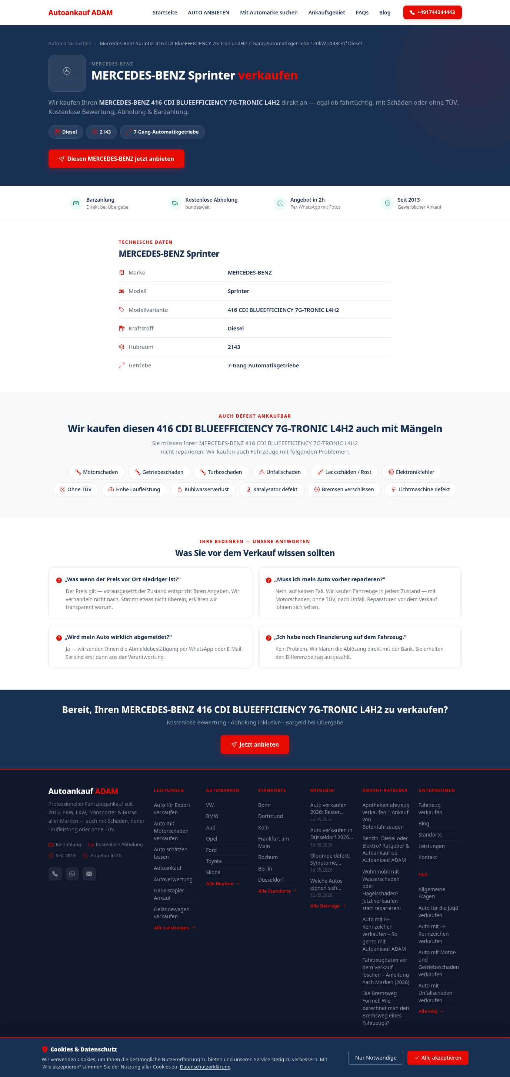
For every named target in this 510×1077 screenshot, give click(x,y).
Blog (385, 12)
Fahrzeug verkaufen (431, 808)
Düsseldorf (271, 879)
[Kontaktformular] (89, 874)
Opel (211, 838)
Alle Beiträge (328, 906)
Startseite (165, 12)
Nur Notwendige (376, 1057)
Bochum (268, 857)
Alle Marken (222, 883)
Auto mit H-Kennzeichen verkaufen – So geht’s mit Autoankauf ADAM (384, 934)
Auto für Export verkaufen (172, 808)
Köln (263, 827)
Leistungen (432, 845)
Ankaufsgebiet (327, 12)
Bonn (264, 804)
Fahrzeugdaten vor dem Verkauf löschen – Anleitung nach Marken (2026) (385, 971)
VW (210, 804)
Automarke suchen (70, 43)
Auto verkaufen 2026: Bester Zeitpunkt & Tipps (331, 808)
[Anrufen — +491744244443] (55, 874)
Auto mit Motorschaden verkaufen (171, 831)
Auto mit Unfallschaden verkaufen (436, 993)
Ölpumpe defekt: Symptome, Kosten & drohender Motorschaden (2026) (330, 859)
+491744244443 (432, 12)
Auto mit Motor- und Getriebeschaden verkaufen (439, 963)
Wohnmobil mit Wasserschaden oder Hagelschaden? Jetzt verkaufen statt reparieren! (381, 890)
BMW (212, 815)
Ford (211, 850)
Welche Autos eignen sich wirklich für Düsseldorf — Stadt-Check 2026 (330, 884)
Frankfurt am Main (273, 842)
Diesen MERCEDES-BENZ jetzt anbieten (116, 159)
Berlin (265, 868)
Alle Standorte (277, 891)
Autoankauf (81, 12)
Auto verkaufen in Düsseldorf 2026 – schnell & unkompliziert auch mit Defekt (331, 834)
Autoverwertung (173, 879)
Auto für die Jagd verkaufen (439, 911)
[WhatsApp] (72, 874)
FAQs (362, 12)
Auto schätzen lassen (171, 853)
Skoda (213, 872)
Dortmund (270, 815)
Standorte (430, 834)
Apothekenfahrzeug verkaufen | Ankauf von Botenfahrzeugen (385, 816)
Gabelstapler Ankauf (169, 894)
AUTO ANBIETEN (209, 12)
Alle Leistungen (174, 927)
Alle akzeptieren (437, 1057)
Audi (211, 827)
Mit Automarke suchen (269, 12)
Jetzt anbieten (255, 744)
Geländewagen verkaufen (172, 913)
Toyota (214, 861)
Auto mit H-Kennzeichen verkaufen (434, 934)
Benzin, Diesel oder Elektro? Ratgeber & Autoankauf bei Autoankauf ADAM (385, 849)
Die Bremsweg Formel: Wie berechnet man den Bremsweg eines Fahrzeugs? (385, 1008)
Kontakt (428, 857)
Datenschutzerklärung (205, 1066)
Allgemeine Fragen (432, 893)
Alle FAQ (431, 1011)
